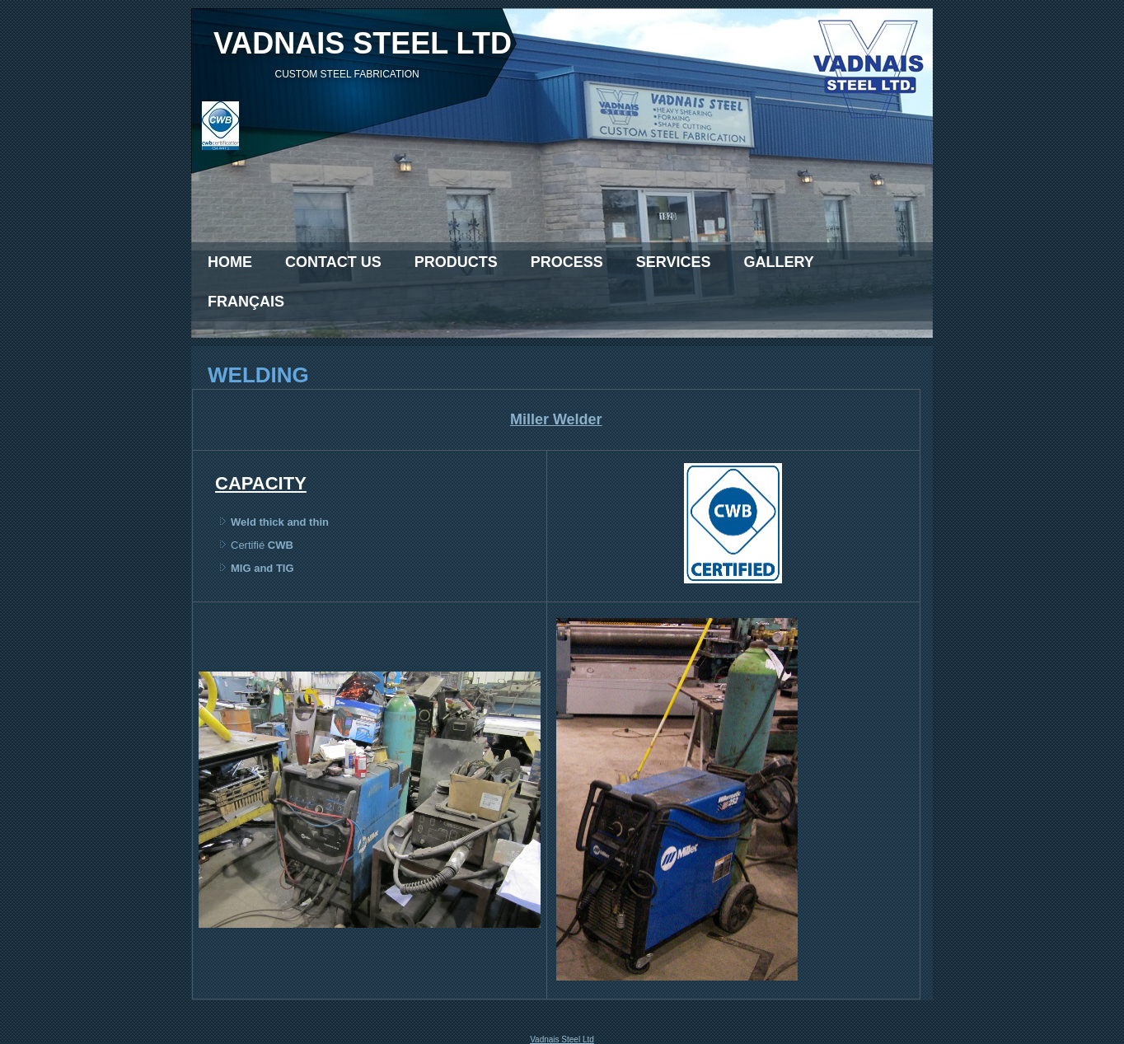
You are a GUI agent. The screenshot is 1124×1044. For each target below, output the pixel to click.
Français (246, 301)
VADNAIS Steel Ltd (362, 43)
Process (567, 262)
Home (230, 262)
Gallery (778, 262)
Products (456, 262)
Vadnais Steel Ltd (562, 1039)
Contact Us (333, 262)
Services (673, 262)
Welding (258, 375)
